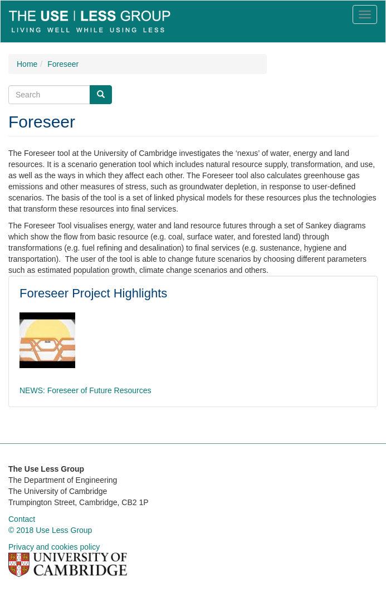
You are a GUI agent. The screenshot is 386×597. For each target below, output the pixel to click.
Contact (21, 519)
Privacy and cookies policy (54, 546)
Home (27, 64)
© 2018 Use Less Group (50, 530)
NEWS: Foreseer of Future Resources (85, 390)
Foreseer (63, 64)
